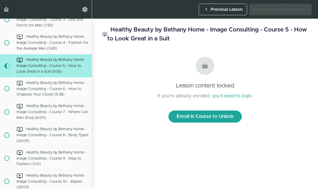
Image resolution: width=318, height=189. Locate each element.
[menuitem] (85, 9)
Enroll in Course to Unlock (205, 116)
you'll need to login (232, 96)
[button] (6, 9)
